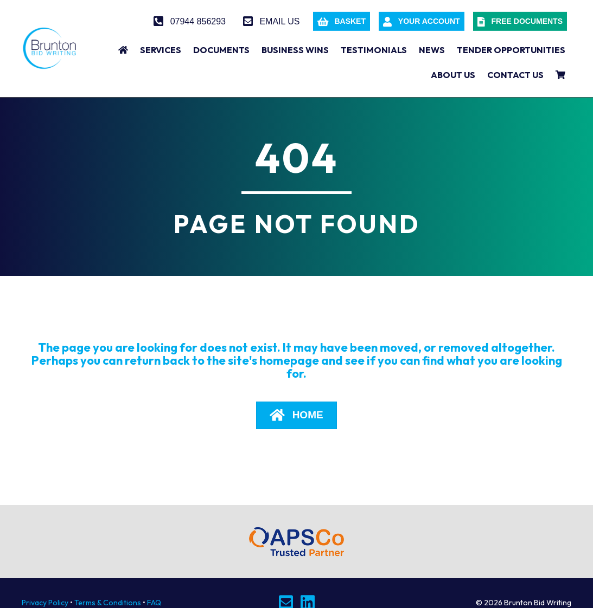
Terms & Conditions (107, 602)
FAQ (154, 602)
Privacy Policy (45, 602)
